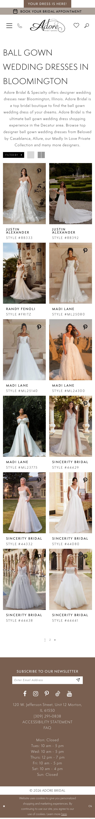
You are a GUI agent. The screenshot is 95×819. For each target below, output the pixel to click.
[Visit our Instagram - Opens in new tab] (35, 695)
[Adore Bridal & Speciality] (47, 25)
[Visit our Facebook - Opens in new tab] (24, 695)
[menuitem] (9, 25)
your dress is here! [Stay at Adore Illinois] (47, 4)
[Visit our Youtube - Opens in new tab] (69, 695)
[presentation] (24, 193)
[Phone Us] (20, 25)
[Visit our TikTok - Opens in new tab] (57, 695)
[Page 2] (50, 640)
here (64, 815)
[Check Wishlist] (76, 25)
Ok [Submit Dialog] (89, 807)
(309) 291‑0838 (47, 717)
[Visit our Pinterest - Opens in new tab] (47, 695)
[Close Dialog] (4, 807)
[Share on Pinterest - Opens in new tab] (39, 171)
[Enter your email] (47, 680)
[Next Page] (55, 640)
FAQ (47, 729)
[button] (9, 25)
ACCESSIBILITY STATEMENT (47, 723)
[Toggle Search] (87, 25)
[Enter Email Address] (77, 681)
